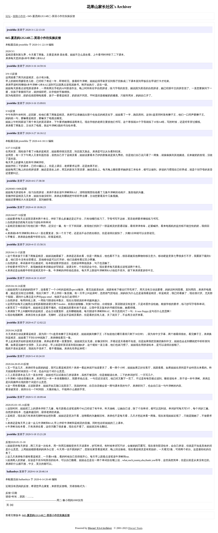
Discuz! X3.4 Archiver (100, 528)
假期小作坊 (19, 16)
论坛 (8, 16)
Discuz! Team (135, 528)
